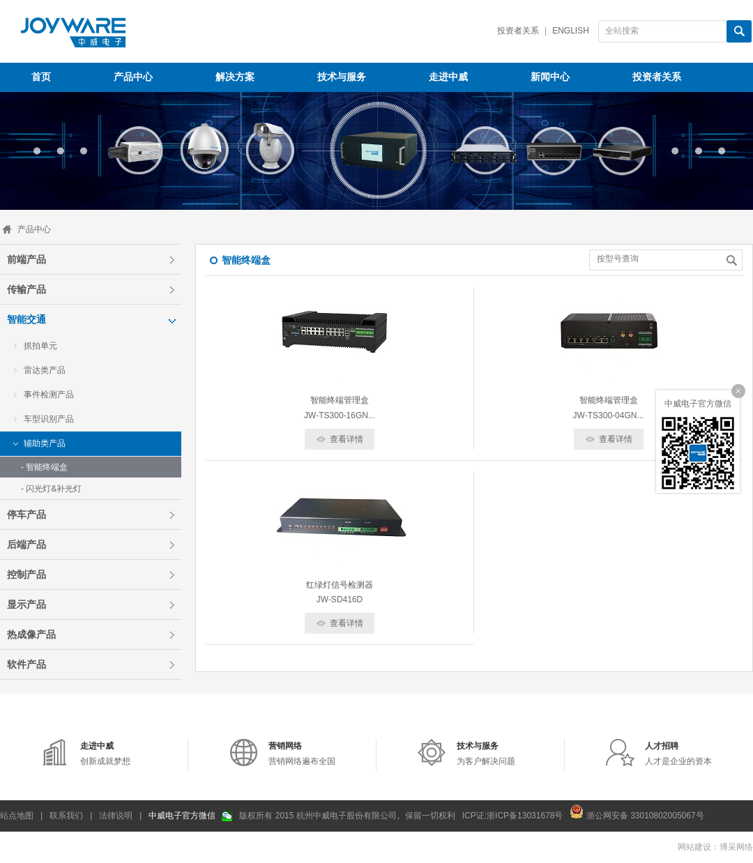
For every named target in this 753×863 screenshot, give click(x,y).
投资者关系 (518, 31)
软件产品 (26, 664)
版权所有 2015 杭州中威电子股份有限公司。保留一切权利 (347, 815)
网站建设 (694, 847)
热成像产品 (31, 634)
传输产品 (26, 289)
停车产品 (26, 514)
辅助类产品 (45, 443)
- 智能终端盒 (44, 467)
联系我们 (66, 815)
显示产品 (26, 604)
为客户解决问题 (486, 753)
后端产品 (26, 544)
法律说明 (115, 815)
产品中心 (34, 229)
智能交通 (26, 319)
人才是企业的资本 (678, 753)
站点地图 (16, 815)
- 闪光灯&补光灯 (51, 489)
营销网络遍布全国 (301, 753)
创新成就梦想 (105, 753)
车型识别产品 (49, 419)
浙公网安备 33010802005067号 (636, 811)
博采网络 (736, 847)
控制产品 (26, 574)
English (570, 31)
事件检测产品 (49, 394)
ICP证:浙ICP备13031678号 (512, 815)
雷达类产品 (45, 370)
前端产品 (26, 259)
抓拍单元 (40, 346)
